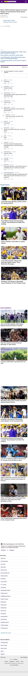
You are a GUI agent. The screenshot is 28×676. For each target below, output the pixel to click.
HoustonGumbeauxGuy (9, 172)
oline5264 (6, 158)
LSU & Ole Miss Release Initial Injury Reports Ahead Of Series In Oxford (12, 324)
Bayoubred (6, 164)
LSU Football (7, 26)
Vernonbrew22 (7, 92)
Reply (5, 83)
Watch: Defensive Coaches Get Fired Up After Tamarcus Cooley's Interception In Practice (13, 479)
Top (23, 67)
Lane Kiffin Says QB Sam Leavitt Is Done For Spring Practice (13, 202)
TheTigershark (7, 100)
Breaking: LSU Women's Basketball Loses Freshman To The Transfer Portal (13, 282)
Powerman (6, 142)
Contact (17, 661)
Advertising (11, 661)
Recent (25, 67)
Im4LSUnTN (6, 86)
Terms (22, 661)
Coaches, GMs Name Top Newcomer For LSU (13, 362)
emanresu (7, 114)
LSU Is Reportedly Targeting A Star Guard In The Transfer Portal (13, 519)
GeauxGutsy (6, 127)
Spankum (6, 121)
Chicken (5, 80)
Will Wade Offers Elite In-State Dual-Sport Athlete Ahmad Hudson (13, 401)
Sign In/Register (23, 657)
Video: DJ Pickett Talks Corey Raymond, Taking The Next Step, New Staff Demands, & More (13, 499)
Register (3, 654)
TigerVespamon (7, 151)
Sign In (2, 651)
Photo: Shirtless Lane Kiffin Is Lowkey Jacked (12, 55)
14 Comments (24, 17)
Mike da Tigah (7, 107)
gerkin (5, 135)
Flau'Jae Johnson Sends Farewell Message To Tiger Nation (11, 343)
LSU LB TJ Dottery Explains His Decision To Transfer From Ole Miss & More (13, 459)
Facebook (3, 550)
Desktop (15, 659)
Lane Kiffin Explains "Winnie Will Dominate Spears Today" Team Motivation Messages (13, 58)
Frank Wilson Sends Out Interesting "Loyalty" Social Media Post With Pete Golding (13, 52)
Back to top (3, 657)
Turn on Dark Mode (14, 665)
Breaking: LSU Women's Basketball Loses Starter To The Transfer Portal (12, 420)
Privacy (6, 661)
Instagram (12, 550)
